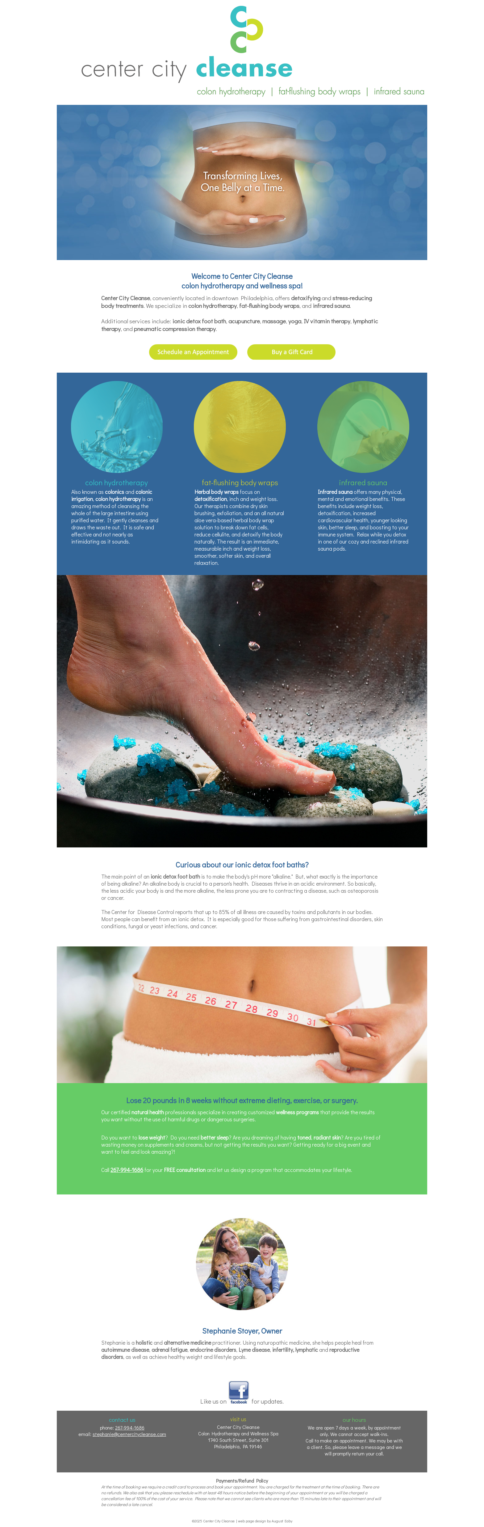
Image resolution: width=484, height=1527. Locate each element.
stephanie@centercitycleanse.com (129, 1434)
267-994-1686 (127, 1169)
